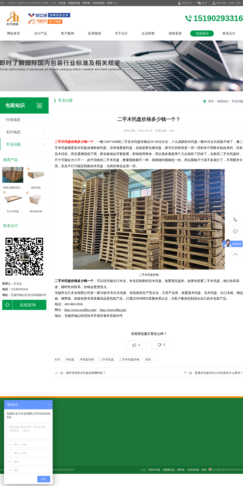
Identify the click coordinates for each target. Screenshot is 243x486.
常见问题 (13, 144)
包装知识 (202, 33)
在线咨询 (19, 305)
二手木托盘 (107, 359)
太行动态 (13, 132)
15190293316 (235, 220)
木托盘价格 (87, 359)
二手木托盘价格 (129, 359)
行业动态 (13, 120)
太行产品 (40, 33)
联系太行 (187, 3)
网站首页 (13, 33)
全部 (148, 359)
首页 (211, 101)
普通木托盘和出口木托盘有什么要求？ (219, 372)
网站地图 (221, 3)
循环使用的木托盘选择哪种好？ (86, 372)
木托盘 (70, 359)
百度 (231, 3)
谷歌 (238, 3)
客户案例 (67, 33)
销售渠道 (175, 33)
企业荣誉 (148, 33)
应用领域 (94, 33)
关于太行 (121, 33)
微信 (202, 3)
